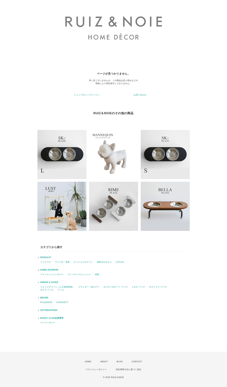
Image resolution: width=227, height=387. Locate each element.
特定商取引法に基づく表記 (128, 369)
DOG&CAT (45, 257)
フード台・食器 (62, 262)
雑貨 (97, 274)
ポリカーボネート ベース (115, 287)
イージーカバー (47, 322)
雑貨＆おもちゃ (104, 262)
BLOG (120, 361)
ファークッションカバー (52, 274)
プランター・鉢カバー (89, 287)
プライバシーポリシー (96, 369)
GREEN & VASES (49, 282)
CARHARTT (62, 302)
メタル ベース (138, 287)
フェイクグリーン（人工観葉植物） (57, 287)
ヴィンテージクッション (79, 274)
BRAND (44, 298)
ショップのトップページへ (87, 95)
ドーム (61, 290)
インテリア (45, 262)
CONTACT (137, 361)
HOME (88, 361)
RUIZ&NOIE (46, 302)
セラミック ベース (158, 287)
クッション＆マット (83, 262)
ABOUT (104, 361)
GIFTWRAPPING (49, 310)
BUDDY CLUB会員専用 (51, 318)
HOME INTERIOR (49, 270)
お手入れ (120, 262)
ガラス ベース (47, 290)
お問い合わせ (140, 95)
